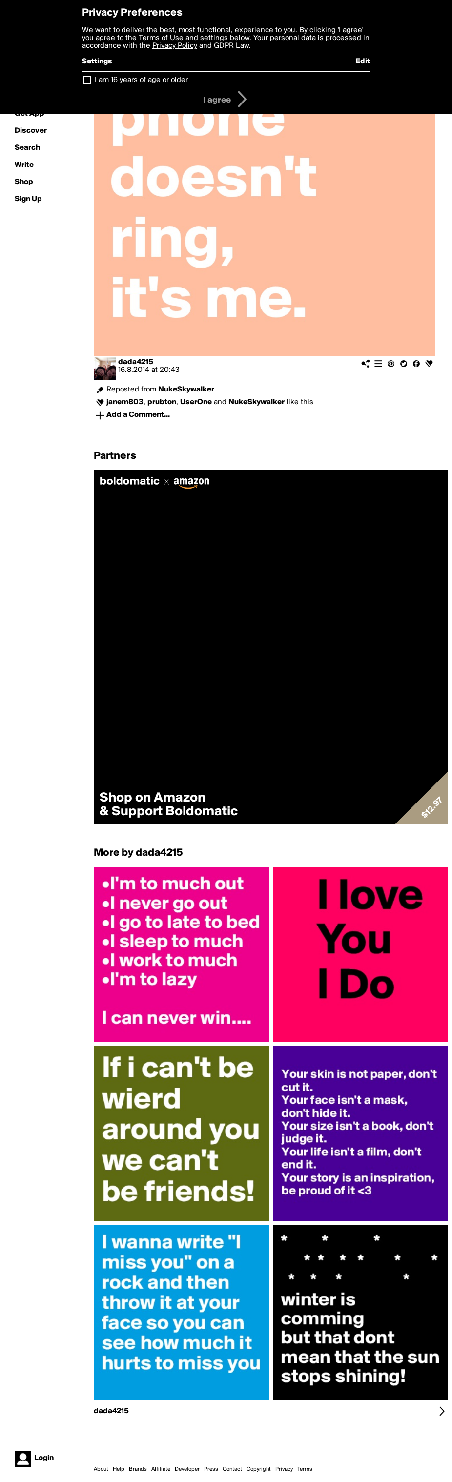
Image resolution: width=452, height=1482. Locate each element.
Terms (304, 1469)
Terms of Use (161, 38)
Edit (362, 61)
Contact (232, 1469)
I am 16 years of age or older (141, 80)
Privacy (284, 1469)
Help (118, 1469)
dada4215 (135, 362)
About (101, 1469)
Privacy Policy (174, 46)
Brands (138, 1469)
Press (211, 1469)
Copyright (259, 1469)
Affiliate (160, 1469)
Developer (187, 1469)
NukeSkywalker (186, 389)
